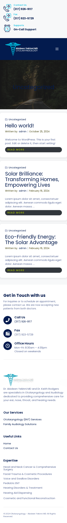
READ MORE (15, 149)
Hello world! (19, 125)
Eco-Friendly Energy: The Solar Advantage (31, 239)
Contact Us (10, 448)
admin (22, 131)
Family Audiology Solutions (19, 424)
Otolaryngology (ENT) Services (22, 419)
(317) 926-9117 (23, 9)
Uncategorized (17, 119)
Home (7, 443)
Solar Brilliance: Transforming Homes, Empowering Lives (32, 179)
